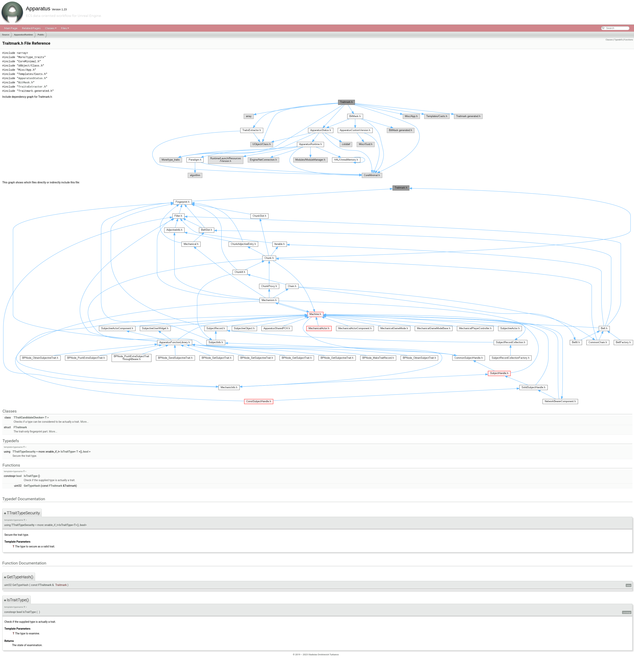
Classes (51, 28)
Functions (628, 40)
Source (5, 35)
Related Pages (31, 28)
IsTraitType (67, 451)
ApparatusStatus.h (32, 78)
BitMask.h (25, 82)
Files (65, 28)
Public (41, 35)
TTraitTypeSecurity (23, 451)
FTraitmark (20, 427)
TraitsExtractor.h (32, 87)
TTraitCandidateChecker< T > (31, 417)
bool (85, 451)
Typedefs (618, 40)
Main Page (10, 28)
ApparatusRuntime (23, 35)
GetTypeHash (32, 485)
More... (84, 421)
